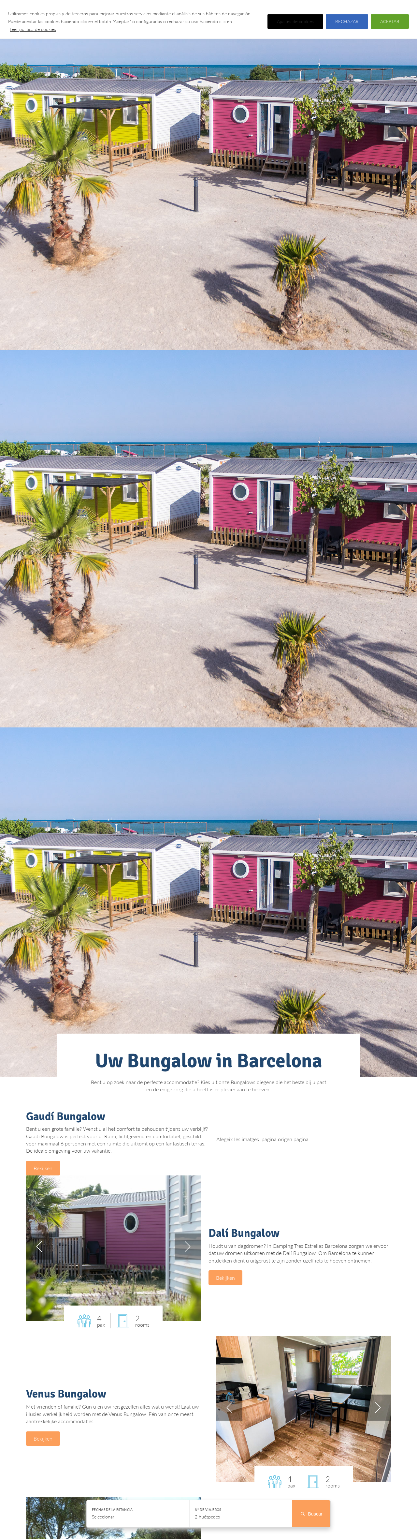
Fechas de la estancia (112, 1510)
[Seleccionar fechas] (138, 1513)
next (188, 1248)
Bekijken (45, 1169)
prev (39, 1248)
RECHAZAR (347, 21)
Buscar (311, 1514)
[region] (208, 19)
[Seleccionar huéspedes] (241, 1513)
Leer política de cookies (33, 29)
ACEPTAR (389, 21)
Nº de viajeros (208, 1510)
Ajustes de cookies (295, 21)
